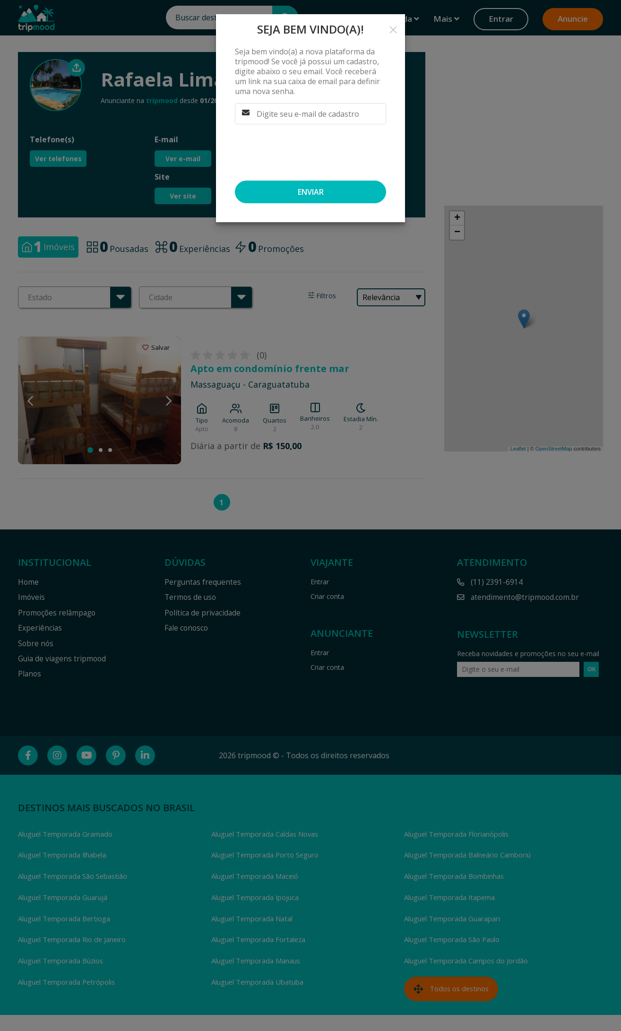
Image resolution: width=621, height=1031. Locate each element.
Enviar (311, 192)
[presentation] (307, 152)
